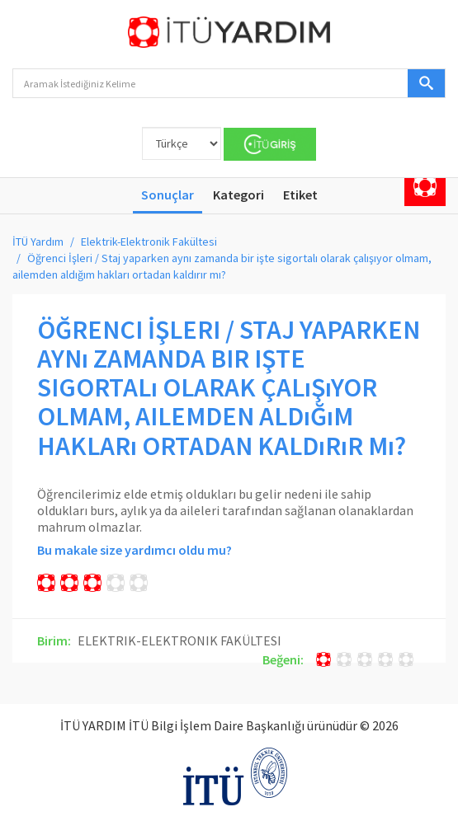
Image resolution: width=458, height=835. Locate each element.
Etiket (300, 194)
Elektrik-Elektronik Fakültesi (149, 241)
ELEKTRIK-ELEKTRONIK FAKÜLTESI (179, 640)
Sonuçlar (167, 194)
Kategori (238, 194)
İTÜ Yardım (38, 241)
